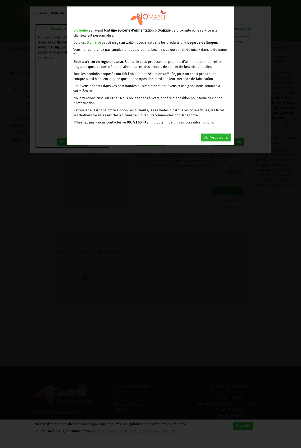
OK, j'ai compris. (215, 137)
